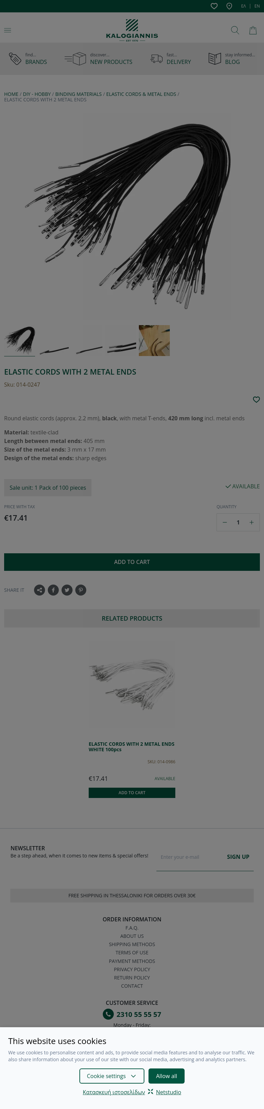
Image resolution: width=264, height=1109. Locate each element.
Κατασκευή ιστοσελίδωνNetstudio (132, 1092)
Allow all (166, 1076)
